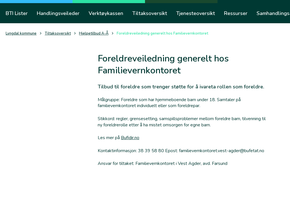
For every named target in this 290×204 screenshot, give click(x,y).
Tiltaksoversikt (58, 33)
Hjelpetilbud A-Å (93, 33)
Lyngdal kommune (21, 33)
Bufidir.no (130, 138)
